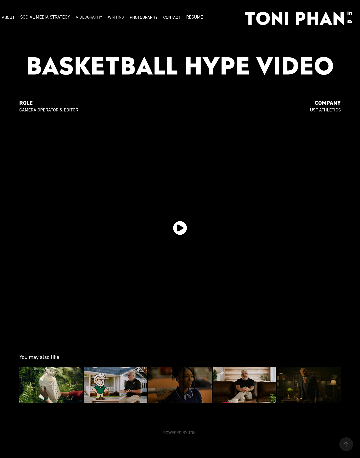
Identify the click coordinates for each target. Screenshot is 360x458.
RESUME (194, 17)
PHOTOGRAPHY (144, 17)
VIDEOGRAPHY (89, 17)
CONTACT (171, 17)
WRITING (116, 17)
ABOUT (8, 17)
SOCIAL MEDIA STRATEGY (45, 17)
